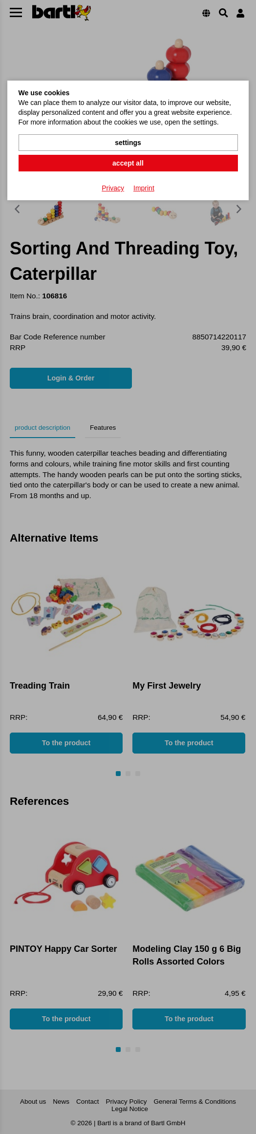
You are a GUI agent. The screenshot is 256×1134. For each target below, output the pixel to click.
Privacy (113, 188)
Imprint (143, 188)
